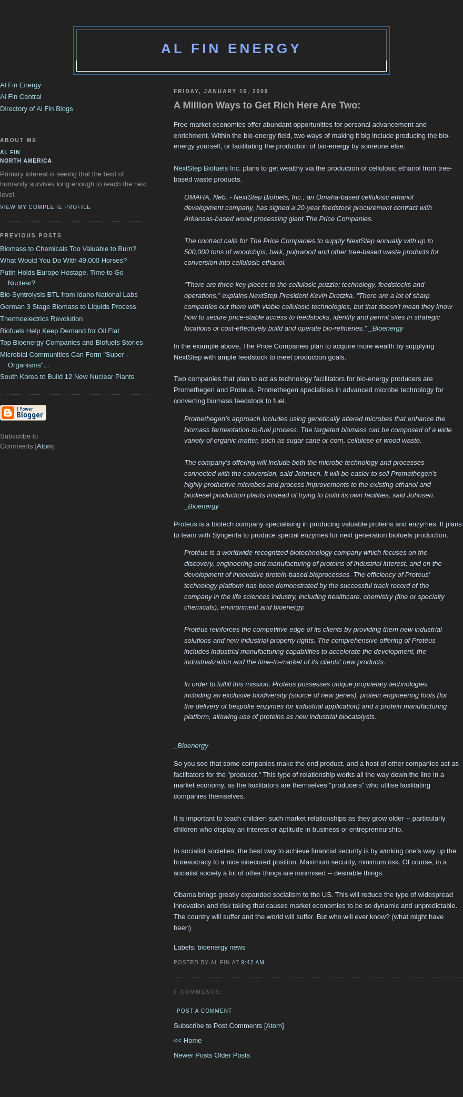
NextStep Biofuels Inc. (207, 168)
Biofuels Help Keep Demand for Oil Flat (59, 331)
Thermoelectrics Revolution (41, 319)
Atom (274, 1026)
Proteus (185, 524)
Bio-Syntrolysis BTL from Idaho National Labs (69, 294)
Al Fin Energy (231, 48)
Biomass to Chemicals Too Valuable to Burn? (68, 249)
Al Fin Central (21, 97)
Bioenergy (388, 328)
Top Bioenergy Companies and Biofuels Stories (71, 342)
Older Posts (232, 1055)
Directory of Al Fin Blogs (36, 109)
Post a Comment (204, 1011)
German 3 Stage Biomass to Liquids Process (68, 307)
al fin (10, 152)
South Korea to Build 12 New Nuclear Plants (67, 377)
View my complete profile (45, 207)
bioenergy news (222, 947)
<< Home (188, 1040)
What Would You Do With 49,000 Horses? (63, 260)
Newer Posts (194, 1055)
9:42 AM (253, 962)
